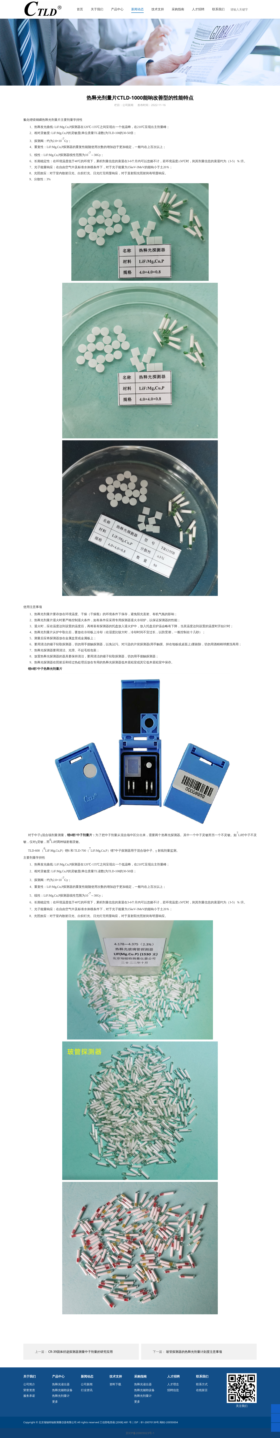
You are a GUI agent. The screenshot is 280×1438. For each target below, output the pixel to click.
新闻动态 (137, 9)
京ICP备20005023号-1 (140, 1433)
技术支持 (157, 9)
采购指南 (178, 9)
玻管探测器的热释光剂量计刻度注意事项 (194, 1352)
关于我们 (97, 9)
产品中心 (117, 9)
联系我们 (218, 9)
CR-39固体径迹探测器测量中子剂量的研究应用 (80, 1352)
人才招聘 (198, 9)
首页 (80, 9)
